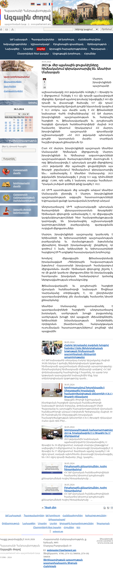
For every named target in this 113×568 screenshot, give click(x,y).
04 (26, 120)
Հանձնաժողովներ (89, 39)
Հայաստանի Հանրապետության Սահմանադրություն (24, 198)
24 (22, 128)
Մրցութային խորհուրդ (66, 53)
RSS (78, 527)
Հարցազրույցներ (13, 91)
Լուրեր (53, 523)
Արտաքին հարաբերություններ (68, 49)
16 (18, 125)
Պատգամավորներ (42, 39)
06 (6, 122)
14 (10, 125)
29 (14, 130)
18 (26, 125)
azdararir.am (58, 531)
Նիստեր (28, 49)
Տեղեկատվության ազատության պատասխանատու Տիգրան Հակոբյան (63, 563)
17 (22, 125)
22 (14, 128)
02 (18, 120)
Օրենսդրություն (97, 44)
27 (6, 130)
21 (10, 128)
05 (30, 120)
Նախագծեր (12, 49)
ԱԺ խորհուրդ (66, 39)
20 (6, 128)
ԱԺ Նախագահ (18, 39)
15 (14, 125)
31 (22, 130)
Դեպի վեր (50, 507)
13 (6, 125)
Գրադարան (98, 49)
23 (18, 128)
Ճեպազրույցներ (12, 81)
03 (22, 120)
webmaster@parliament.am (61, 550)
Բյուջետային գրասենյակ (68, 44)
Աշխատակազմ (40, 44)
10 (22, 122)
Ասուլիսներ (10, 86)
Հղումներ (90, 53)
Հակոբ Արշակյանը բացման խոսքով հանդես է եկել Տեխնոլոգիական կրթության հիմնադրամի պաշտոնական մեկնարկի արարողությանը (86, 351)
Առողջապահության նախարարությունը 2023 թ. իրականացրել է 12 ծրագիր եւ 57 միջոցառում (88, 433)
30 (18, 130)
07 (10, 122)
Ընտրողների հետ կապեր (33, 53)
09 (18, 122)
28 (10, 130)
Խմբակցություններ (15, 44)
